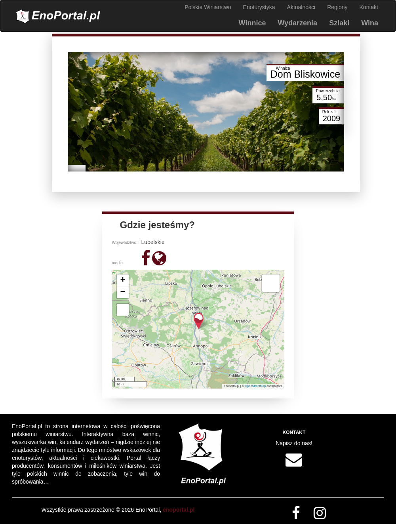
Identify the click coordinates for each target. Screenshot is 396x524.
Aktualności (301, 7)
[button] (199, 321)
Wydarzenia (297, 23)
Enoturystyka (259, 7)
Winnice (252, 23)
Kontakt (369, 7)
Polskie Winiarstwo (208, 7)
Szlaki (339, 23)
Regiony (337, 7)
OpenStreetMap (255, 386)
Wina (369, 23)
